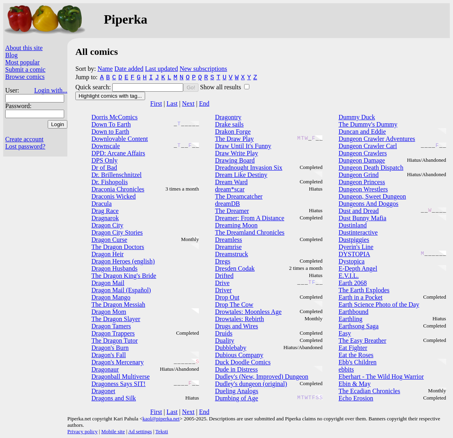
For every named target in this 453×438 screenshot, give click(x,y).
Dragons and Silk (113, 398)
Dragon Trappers (113, 333)
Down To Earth (111, 124)
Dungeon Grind (358, 174)
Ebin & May (354, 383)
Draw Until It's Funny (243, 146)
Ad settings (140, 431)
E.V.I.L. (348, 275)
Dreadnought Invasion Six (248, 167)
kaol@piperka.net (160, 419)
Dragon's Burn (110, 347)
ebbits (346, 369)
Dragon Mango (110, 297)
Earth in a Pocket (360, 297)
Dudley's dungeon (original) (251, 383)
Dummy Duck (356, 117)
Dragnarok (105, 218)
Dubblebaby (230, 347)
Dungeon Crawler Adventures (376, 138)
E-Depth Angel (357, 268)
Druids (224, 333)
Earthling (350, 318)
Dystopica (351, 261)
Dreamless (228, 239)
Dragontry (228, 117)
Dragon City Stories (117, 232)
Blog (11, 55)
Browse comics (24, 76)
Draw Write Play (236, 153)
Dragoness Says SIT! (118, 383)
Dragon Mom (108, 311)
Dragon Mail (107, 282)
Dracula (101, 203)
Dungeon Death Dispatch (370, 167)
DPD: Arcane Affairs (118, 153)
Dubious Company (239, 355)
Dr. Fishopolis (109, 182)
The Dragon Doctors (117, 246)
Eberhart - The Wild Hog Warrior (381, 376)
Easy (344, 333)
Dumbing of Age (236, 398)
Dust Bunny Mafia (362, 218)
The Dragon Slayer (115, 318)
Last (172, 103)
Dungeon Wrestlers (363, 189)
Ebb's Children (357, 362)
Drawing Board (235, 160)
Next (188, 103)
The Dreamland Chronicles (249, 232)
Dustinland (352, 225)
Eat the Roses (355, 355)
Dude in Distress (236, 369)
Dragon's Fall (108, 355)
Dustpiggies (353, 239)
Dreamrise (228, 246)
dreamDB (227, 203)
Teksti (162, 431)
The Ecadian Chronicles (369, 391)
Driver (223, 290)
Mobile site (113, 431)
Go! (190, 87)
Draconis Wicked (113, 196)
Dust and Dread (358, 210)
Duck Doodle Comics (243, 362)
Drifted (224, 275)
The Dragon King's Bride (123, 275)
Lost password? (25, 146)
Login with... (50, 90)
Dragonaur (105, 369)
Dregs (222, 261)
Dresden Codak (235, 268)
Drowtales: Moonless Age (248, 311)
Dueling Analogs (236, 391)
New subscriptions (203, 68)
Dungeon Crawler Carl (367, 146)
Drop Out (227, 297)
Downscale (105, 146)
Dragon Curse (109, 239)
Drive (222, 282)
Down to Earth (110, 131)
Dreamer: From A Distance (249, 218)
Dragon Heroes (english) (123, 261)
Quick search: (93, 87)
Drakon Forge (233, 131)
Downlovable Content (119, 138)
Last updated (161, 68)
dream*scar (230, 189)
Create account (24, 139)
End (204, 103)
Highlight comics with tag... (110, 96)
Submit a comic (25, 69)
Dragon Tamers (111, 326)
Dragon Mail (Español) (121, 290)
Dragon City (107, 225)
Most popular (22, 62)
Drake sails (229, 124)
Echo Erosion (355, 398)
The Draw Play (234, 138)
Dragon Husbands (114, 268)
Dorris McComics (114, 117)
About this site (23, 47)
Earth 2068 (352, 282)
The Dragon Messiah (118, 304)
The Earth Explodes (363, 290)
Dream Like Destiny (241, 174)
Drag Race (105, 210)
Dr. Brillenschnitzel (116, 174)
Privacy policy (82, 431)
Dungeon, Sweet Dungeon (372, 196)
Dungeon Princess (361, 182)
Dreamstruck (231, 254)
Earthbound (353, 311)
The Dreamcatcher (239, 196)
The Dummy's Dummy (367, 124)
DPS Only (104, 160)
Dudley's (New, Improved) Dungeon (261, 376)
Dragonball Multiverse (120, 376)
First (156, 103)
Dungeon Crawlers (362, 153)
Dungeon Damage (361, 160)
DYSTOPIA (354, 254)
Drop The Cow (234, 304)
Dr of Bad (104, 167)
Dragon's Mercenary (117, 362)
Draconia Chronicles (117, 189)
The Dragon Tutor (114, 340)
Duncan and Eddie (362, 131)
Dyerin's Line (355, 246)
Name (105, 68)
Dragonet (103, 391)
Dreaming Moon (236, 225)
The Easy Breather (362, 340)
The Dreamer (232, 210)
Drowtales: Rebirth (239, 318)
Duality (224, 340)
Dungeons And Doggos (368, 203)
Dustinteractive (358, 232)
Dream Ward (231, 182)
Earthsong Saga (358, 326)
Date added (128, 68)
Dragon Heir (107, 254)
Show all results (221, 87)
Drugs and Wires (236, 326)
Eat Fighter (352, 347)
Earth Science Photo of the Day (378, 304)
